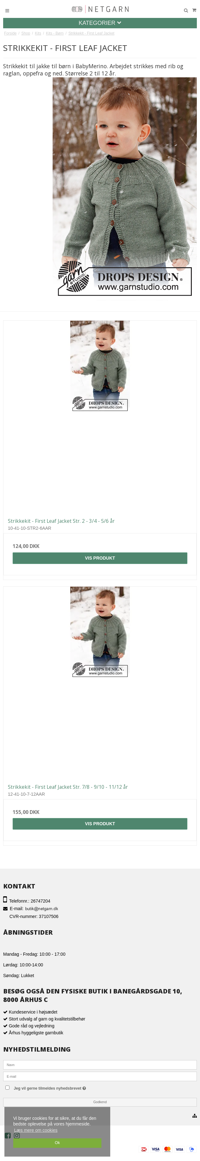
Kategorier (100, 23)
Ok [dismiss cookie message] (57, 1143)
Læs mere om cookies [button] (36, 1130)
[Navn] (100, 1064)
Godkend (100, 1102)
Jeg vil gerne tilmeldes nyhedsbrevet (62, 1087)
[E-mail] (100, 1076)
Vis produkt (100, 558)
